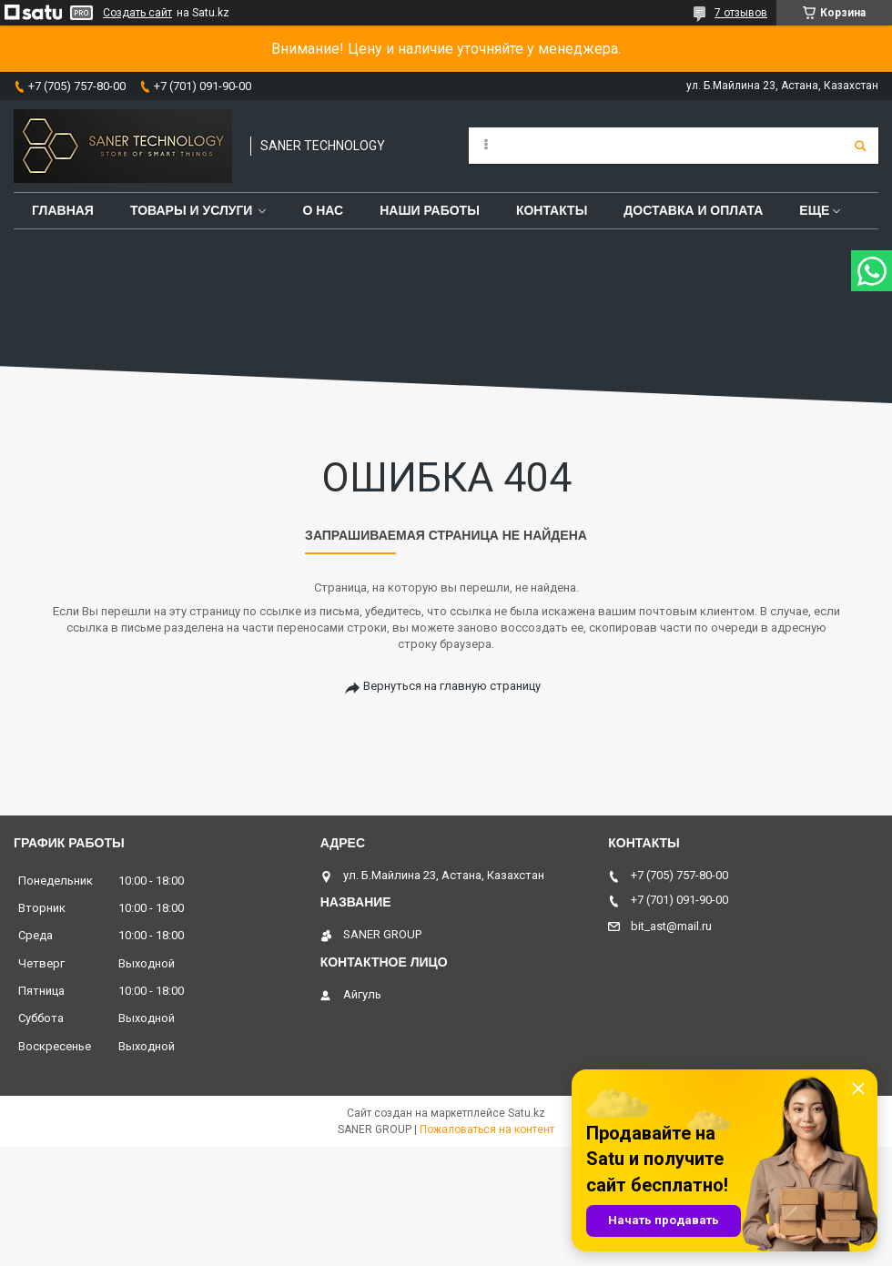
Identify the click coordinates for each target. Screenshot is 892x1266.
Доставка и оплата (693, 210)
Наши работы (430, 210)
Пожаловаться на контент (487, 1129)
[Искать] (860, 145)
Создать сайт (137, 12)
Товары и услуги (191, 210)
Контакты (551, 210)
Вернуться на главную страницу (452, 686)
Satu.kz (526, 1113)
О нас (322, 210)
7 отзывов (741, 12)
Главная (63, 210)
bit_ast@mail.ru (671, 926)
